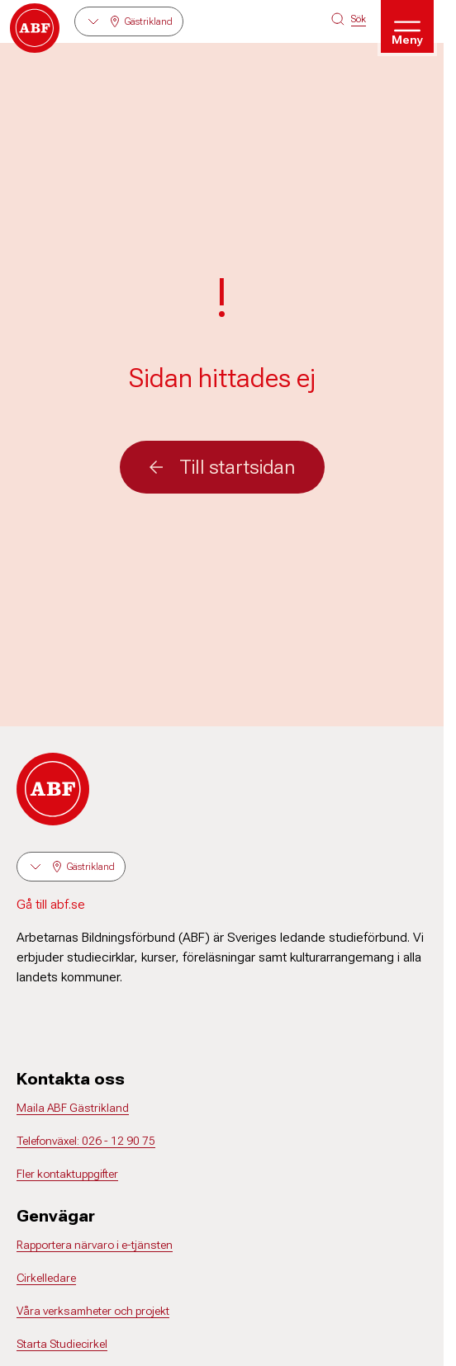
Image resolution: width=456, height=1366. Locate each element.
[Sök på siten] (348, 19)
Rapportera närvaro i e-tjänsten (95, 1244)
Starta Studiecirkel (62, 1343)
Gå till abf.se (51, 904)
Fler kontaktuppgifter (67, 1173)
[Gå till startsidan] (34, 28)
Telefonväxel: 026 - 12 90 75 (86, 1140)
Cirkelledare (46, 1277)
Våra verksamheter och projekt (93, 1310)
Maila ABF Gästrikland (73, 1107)
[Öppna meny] (407, 26)
